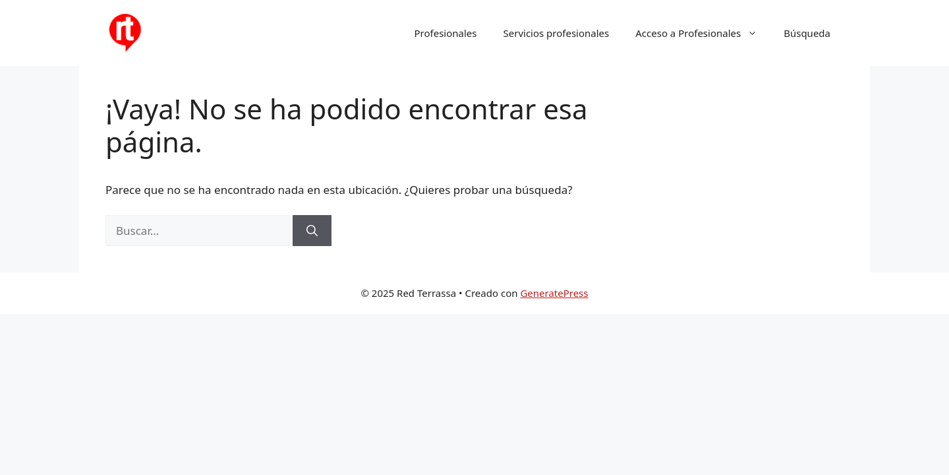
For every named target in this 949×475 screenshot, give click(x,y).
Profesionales (446, 33)
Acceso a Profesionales (702, 33)
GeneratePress (554, 293)
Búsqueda (807, 33)
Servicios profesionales (556, 33)
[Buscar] (312, 231)
